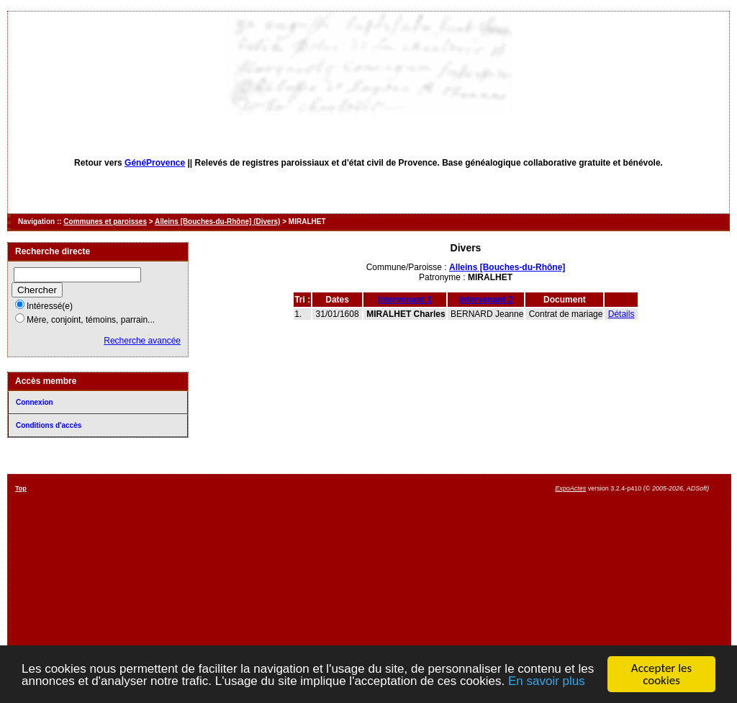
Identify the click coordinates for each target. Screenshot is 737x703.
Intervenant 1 (405, 300)
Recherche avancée (142, 341)
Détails (621, 314)
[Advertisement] (417, 585)
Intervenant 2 (486, 300)
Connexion (34, 402)
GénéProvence (155, 163)
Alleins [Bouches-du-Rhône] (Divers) (217, 221)
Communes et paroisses (105, 221)
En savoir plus (546, 681)
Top (21, 488)
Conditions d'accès (48, 425)
